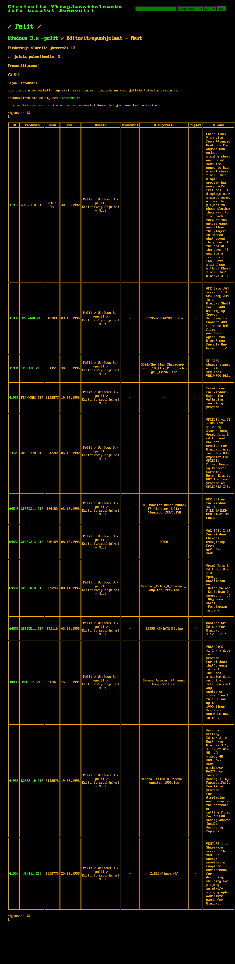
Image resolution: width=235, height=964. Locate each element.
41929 (14, 205)
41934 (14, 874)
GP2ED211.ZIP (32, 509)
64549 (14, 509)
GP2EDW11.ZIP (32, 629)
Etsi (221, 8)
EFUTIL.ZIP (32, 368)
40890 (14, 682)
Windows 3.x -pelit (33, 38)
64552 (14, 629)
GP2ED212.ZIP (32, 542)
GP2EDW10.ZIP (32, 588)
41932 (14, 398)
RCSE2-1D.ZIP (32, 781)
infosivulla (70, 98)
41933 (14, 781)
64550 (14, 542)
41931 (14, 368)
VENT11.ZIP (32, 874)
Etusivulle (29, 7)
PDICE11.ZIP (32, 682)
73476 (14, 453)
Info (16, 10)
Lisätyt (41, 10)
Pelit (24, 27)
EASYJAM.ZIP (32, 318)
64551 (14, 588)
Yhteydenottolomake (87, 7)
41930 (14, 318)
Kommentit (77, 10)
